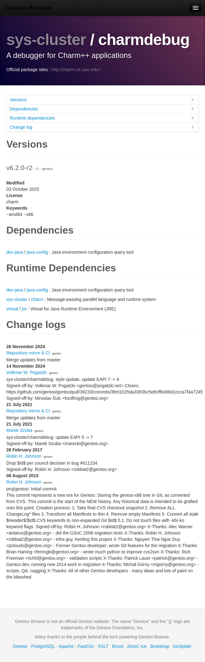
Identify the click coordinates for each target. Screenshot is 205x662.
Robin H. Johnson (23, 456)
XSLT (103, 646)
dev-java (14, 252)
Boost (117, 646)
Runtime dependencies (102, 118)
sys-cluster (46, 39)
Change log (102, 127)
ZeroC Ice (136, 646)
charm (37, 299)
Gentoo (20, 646)
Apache (66, 646)
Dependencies (102, 108)
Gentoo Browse (28, 7)
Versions (102, 99)
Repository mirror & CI (28, 352)
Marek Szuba (19, 430)
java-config (37, 252)
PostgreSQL (43, 646)
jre (24, 308)
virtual (12, 308)
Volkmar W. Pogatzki (26, 372)
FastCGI (85, 646)
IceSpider (182, 646)
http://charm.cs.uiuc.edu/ (76, 69)
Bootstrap (159, 646)
